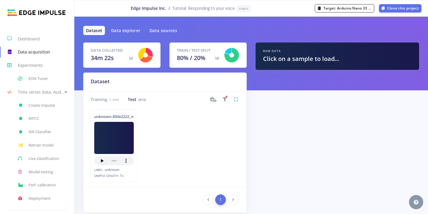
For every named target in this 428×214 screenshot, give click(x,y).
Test (136, 99)
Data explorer (126, 30)
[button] (37, 92)
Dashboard (23, 38)
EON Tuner (33, 78)
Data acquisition (28, 52)
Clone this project (400, 8)
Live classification (38, 158)
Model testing (35, 171)
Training (105, 99)
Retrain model (36, 145)
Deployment (34, 198)
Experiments (25, 65)
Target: (345, 8)
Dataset (94, 30)
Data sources (163, 30)
